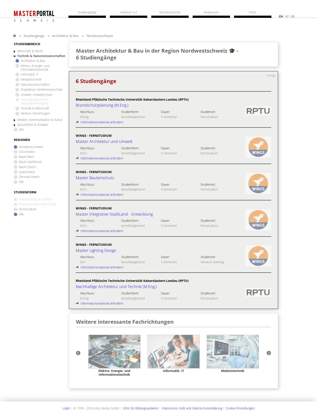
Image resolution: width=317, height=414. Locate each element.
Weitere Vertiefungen (35, 113)
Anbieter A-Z (128, 12)
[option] (114, 355)
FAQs (252, 12)
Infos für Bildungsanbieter (140, 408)
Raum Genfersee (30, 162)
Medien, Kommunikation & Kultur (40, 120)
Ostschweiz (27, 152)
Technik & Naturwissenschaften (41, 56)
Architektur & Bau (65, 35)
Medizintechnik (31, 79)
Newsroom (211, 12)
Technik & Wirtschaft (35, 108)
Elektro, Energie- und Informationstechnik (35, 68)
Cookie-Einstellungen (240, 408)
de (293, 16)
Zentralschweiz (29, 177)
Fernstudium (27, 209)
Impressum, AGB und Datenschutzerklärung (192, 408)
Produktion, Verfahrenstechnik (41, 90)
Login (66, 408)
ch (281, 16)
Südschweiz (27, 172)
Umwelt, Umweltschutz (36, 95)
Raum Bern (26, 157)
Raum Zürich (27, 167)
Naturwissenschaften (35, 85)
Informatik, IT (30, 74)
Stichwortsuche (170, 12)
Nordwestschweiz (100, 35)
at (287, 16)
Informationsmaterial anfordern (99, 122)
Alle (21, 129)
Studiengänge (34, 35)
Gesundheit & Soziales (32, 125)
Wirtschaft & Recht (30, 51)
